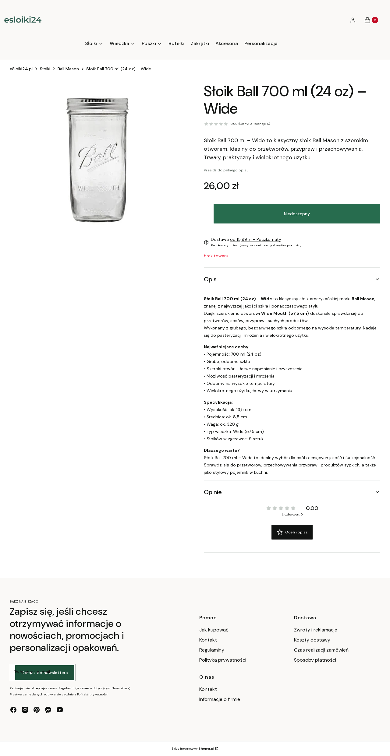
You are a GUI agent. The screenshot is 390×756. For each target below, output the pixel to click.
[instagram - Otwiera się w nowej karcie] (25, 709)
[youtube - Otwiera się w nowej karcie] (59, 709)
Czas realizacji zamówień (321, 650)
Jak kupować (214, 630)
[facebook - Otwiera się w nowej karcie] (13, 709)
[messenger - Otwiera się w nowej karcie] (48, 709)
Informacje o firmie (219, 699)
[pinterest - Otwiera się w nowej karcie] (36, 709)
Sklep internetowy (193, 749)
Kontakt (208, 640)
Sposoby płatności (315, 660)
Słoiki (45, 69)
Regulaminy (211, 650)
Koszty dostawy (312, 640)
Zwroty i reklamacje (315, 630)
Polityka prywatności (222, 660)
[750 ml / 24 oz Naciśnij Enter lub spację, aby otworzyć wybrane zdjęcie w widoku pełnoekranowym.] (98, 159)
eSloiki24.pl (21, 69)
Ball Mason (68, 69)
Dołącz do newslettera (45, 672)
